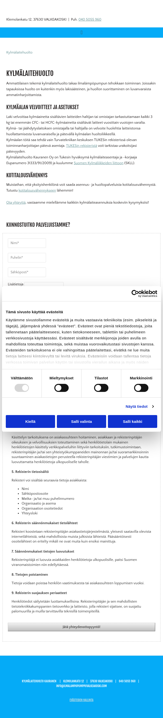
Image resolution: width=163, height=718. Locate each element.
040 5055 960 (89, 20)
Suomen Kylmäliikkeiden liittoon (98, 163)
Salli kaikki (132, 421)
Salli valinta (81, 421)
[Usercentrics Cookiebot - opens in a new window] (135, 293)
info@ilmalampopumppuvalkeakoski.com (81, 686)
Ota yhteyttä (16, 203)
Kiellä (30, 421)
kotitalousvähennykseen (37, 191)
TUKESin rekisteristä (81, 146)
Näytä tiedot (137, 406)
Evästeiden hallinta (82, 700)
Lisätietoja (15, 284)
